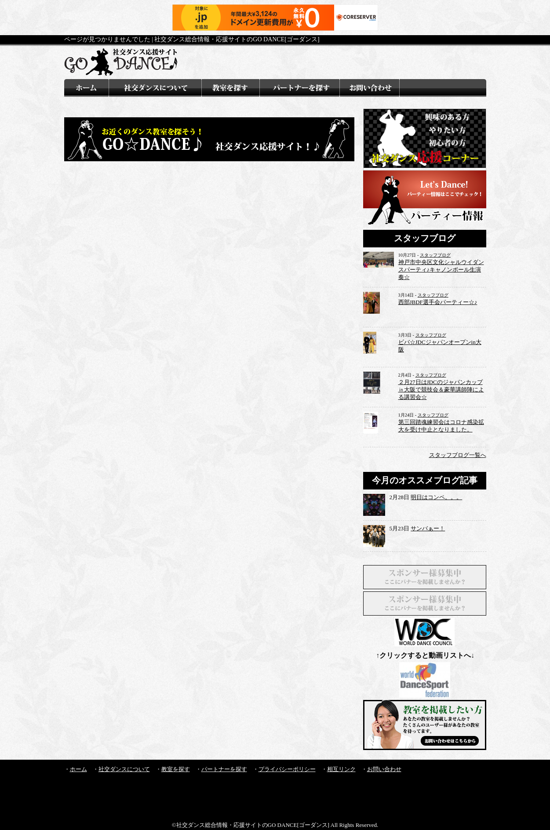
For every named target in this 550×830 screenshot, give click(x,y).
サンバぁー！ (428, 528)
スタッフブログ (435, 255)
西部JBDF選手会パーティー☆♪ (437, 302)
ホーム (78, 769)
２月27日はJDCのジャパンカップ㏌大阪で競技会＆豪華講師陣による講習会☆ (441, 389)
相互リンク (341, 769)
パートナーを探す (224, 769)
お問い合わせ (384, 769)
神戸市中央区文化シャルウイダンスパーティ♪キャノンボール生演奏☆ (441, 269)
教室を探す (175, 769)
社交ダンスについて (124, 769)
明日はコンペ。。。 (436, 497)
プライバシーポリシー (287, 769)
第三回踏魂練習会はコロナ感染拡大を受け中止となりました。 (441, 426)
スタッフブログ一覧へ (457, 455)
